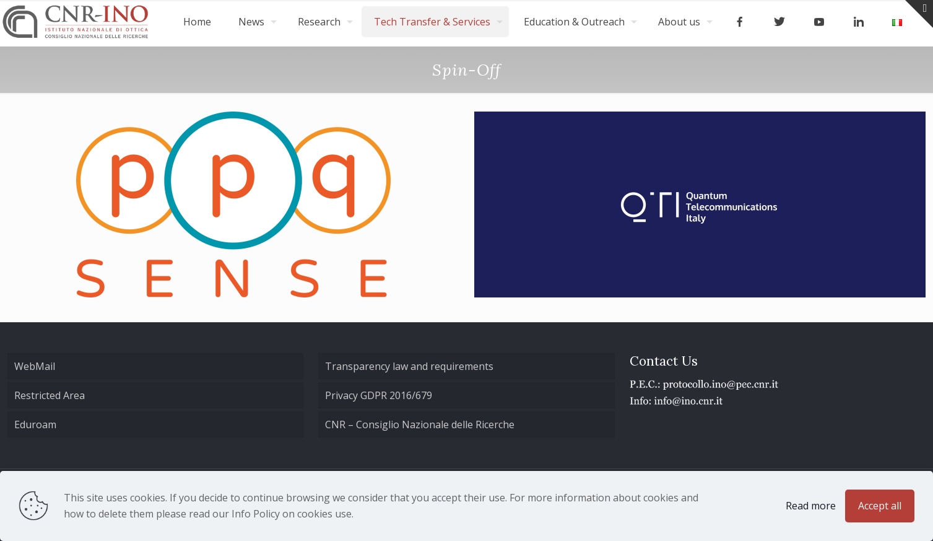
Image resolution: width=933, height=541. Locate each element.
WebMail (34, 366)
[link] (233, 204)
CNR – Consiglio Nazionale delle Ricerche (419, 424)
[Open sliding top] (919, 14)
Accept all (879, 505)
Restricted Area (49, 395)
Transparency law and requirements (409, 366)
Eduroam (35, 424)
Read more (811, 505)
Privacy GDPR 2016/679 (378, 395)
